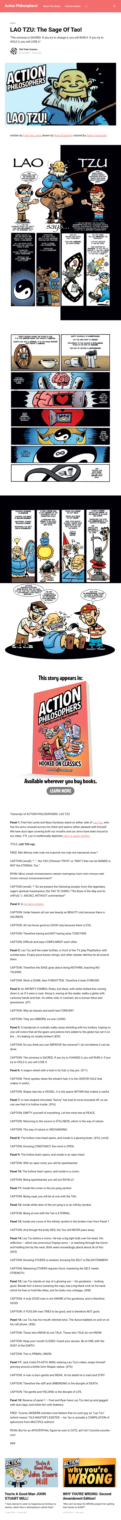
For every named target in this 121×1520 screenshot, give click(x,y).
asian (12, 23)
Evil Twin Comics (28, 49)
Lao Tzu (98, 822)
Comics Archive (73, 6)
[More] (86, 6)
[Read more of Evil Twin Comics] (14, 51)
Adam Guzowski (97, 135)
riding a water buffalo (76, 836)
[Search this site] (114, 6)
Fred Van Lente (32, 135)
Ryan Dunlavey (63, 135)
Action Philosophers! (21, 5)
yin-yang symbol (34, 904)
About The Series (52, 6)
